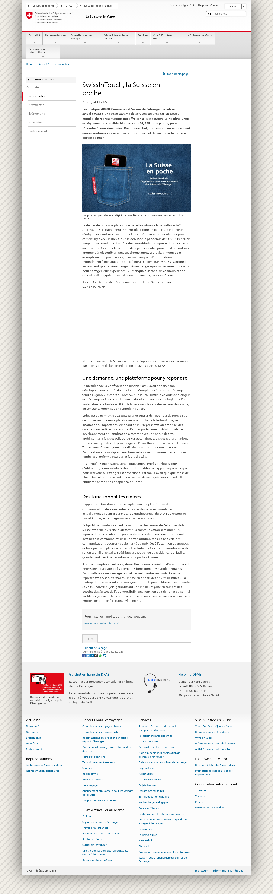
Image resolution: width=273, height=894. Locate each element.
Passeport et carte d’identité (156, 735)
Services (143, 39)
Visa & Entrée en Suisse (167, 39)
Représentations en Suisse (97, 860)
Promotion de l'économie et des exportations (214, 772)
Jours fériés (33, 743)
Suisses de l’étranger (94, 844)
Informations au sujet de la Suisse (215, 743)
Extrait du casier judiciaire (154, 796)
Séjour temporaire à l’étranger (100, 822)
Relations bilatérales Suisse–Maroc (215, 765)
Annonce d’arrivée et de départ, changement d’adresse (158, 728)
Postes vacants (34, 749)
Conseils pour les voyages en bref (101, 731)
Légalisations (146, 768)
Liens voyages (90, 785)
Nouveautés (33, 726)
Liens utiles (145, 829)
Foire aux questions (93, 756)
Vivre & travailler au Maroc (118, 39)
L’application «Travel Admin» (99, 800)
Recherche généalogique (153, 802)
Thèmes (200, 796)
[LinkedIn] (92, 655)
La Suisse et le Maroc (199, 39)
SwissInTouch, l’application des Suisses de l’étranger (163, 859)
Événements (33, 737)
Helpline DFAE (189, 674)
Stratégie (200, 790)
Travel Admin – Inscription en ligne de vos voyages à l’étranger (163, 821)
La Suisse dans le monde (98, 5)
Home (29, 64)
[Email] (104, 655)
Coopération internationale (43, 53)
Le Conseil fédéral (43, 5)
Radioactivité (90, 773)
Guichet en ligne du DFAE (89, 674)
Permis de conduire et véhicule (157, 747)
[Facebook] (84, 655)
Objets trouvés (147, 785)
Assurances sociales (150, 779)
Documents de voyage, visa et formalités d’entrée (106, 749)
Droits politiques (148, 741)
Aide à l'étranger (92, 779)
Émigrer (87, 816)
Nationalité (145, 840)
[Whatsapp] (101, 655)
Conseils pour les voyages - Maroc (102, 726)
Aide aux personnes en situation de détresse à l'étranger (159, 754)
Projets (199, 801)
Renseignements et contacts (212, 731)
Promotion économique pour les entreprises (164, 851)
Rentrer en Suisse (92, 839)
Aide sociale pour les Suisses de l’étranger (163, 762)
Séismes (87, 768)
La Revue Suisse (148, 834)
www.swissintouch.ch (101, 623)
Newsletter (32, 731)
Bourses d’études (149, 808)
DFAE (69, 5)
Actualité (34, 39)
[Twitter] (88, 655)
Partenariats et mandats (209, 807)
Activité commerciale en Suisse (213, 749)
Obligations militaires (151, 790)
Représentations (55, 39)
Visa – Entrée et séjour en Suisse (214, 726)
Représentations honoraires (42, 770)
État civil (144, 846)
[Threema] (96, 655)
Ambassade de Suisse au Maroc (44, 765)
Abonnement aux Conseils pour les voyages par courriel (107, 792)
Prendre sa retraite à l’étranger (101, 833)
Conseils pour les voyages (85, 39)
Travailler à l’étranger (95, 827)
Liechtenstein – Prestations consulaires (161, 813)
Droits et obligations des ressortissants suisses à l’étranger (105, 852)
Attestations (146, 773)
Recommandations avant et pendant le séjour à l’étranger (105, 739)
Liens (88, 638)
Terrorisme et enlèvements (98, 762)
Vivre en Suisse (204, 737)
